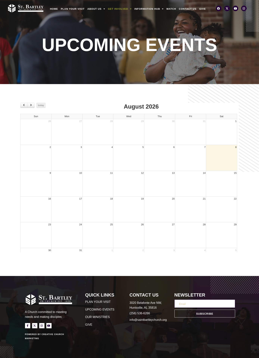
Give (202, 8)
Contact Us (187, 8)
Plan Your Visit (72, 8)
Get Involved (120, 9)
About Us (96, 9)
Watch (171, 8)
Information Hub (149, 9)
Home (54, 8)
